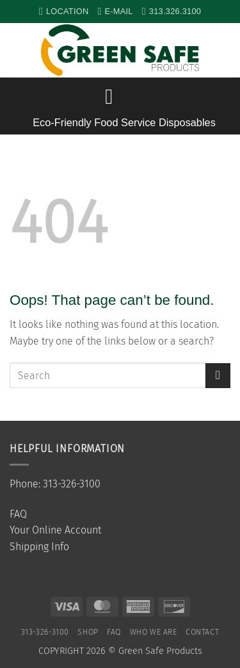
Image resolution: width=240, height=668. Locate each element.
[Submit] (217, 375)
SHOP (87, 632)
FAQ (18, 514)
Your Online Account (55, 530)
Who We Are (153, 632)
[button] (224, 51)
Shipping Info (39, 547)
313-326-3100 (45, 632)
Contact (202, 632)
